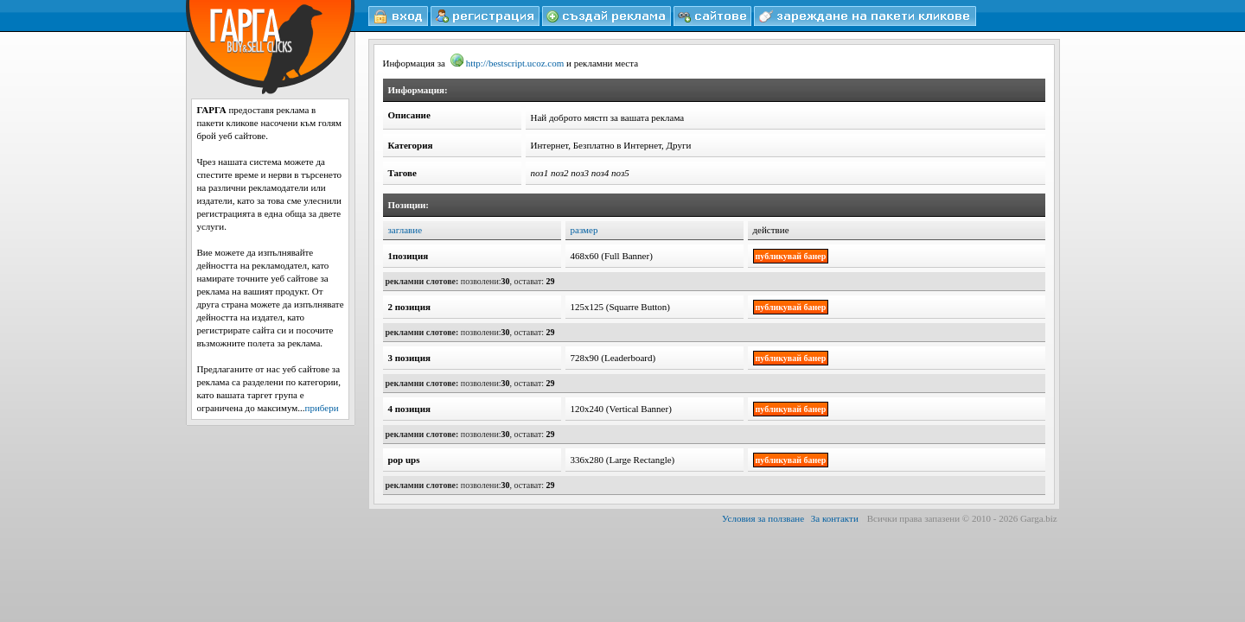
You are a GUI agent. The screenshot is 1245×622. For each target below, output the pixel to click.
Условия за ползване (763, 518)
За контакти (835, 518)
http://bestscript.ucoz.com (507, 63)
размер (584, 230)
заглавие (405, 230)
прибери (322, 408)
